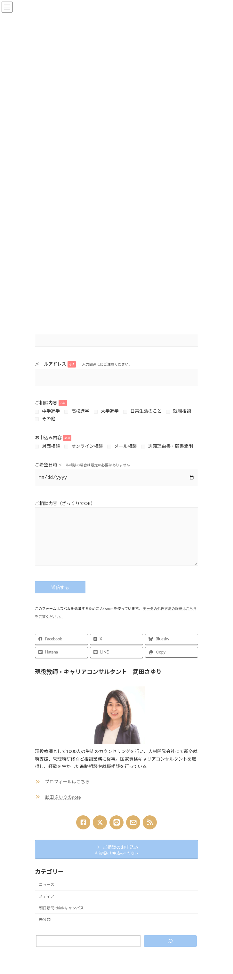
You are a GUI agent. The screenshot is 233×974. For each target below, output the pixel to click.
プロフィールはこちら (67, 791)
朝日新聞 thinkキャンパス (61, 917)
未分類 (45, 928)
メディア (46, 905)
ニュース (46, 894)
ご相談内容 (51, 402)
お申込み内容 (53, 437)
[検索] (170, 950)
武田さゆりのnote (63, 806)
